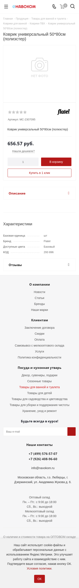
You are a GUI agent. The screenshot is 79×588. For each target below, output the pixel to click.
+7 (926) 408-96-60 (43, 459)
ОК (39, 579)
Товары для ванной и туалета (39, 387)
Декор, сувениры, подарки (40, 375)
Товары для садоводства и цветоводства (40, 399)
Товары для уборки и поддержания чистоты (40, 405)
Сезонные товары (39, 381)
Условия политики (39, 568)
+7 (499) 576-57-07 (43, 453)
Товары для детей (39, 393)
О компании (39, 284)
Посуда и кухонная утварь (39, 367)
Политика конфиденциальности (39, 357)
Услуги (39, 351)
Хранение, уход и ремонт (39, 411)
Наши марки (39, 310)
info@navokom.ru (43, 468)
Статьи (39, 298)
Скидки (39, 333)
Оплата (39, 339)
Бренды (39, 304)
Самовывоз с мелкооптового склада (39, 345)
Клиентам (39, 320)
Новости (39, 292)
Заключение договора (39, 327)
